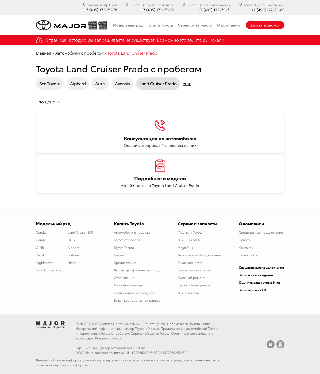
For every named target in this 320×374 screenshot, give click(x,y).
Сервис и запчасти (195, 25)
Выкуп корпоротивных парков (137, 300)
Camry (41, 239)
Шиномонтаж (188, 292)
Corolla (41, 232)
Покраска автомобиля (195, 270)
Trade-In (120, 255)
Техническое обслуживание (199, 255)
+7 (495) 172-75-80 (267, 9)
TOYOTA (93, 323)
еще (187, 83)
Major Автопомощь (128, 285)
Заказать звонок (265, 25)
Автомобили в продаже (132, 232)
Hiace (72, 262)
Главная (43, 53)
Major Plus (185, 247)
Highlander (44, 262)
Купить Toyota (160, 25)
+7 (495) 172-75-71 (214, 9)
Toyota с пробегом (128, 239)
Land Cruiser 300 (80, 232)
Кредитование (125, 262)
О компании (228, 25)
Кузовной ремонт (191, 277)
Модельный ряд (128, 25)
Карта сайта (248, 255)
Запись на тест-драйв (256, 274)
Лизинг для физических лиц (136, 270)
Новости (245, 239)
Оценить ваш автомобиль (260, 282)
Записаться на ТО (252, 289)
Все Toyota (49, 83)
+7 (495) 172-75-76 (157, 9)
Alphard (78, 83)
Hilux (71, 239)
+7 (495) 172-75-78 (100, 9)
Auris (100, 83)
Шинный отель (189, 239)
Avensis (122, 83)
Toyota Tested (124, 247)
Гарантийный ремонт (194, 285)
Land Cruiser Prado (158, 83)
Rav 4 (40, 255)
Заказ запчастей (190, 262)
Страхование (124, 277)
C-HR (40, 247)
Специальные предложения (261, 232)
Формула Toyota (190, 232)
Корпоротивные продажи (134, 292)
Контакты (246, 247)
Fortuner (74, 255)
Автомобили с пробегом (79, 53)
